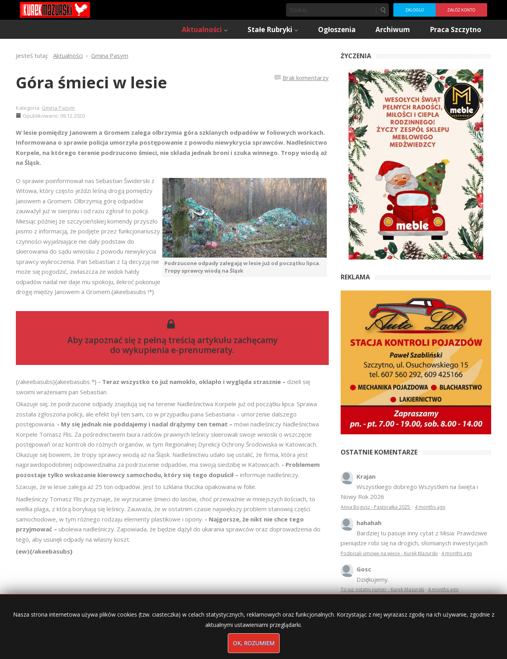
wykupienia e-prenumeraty (177, 349)
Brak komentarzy (305, 78)
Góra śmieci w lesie (91, 82)
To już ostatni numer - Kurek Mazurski (382, 589)
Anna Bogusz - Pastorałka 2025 (376, 507)
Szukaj (382, 10)
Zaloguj (414, 10)
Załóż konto (461, 10)
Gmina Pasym (58, 107)
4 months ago (430, 507)
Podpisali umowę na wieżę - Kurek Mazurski (389, 553)
